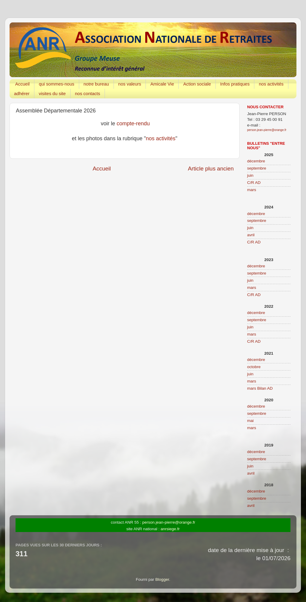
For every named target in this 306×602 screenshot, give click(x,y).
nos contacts (87, 93)
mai (250, 420)
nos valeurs (129, 83)
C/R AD (254, 182)
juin (250, 175)
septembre (256, 168)
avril (251, 235)
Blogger (162, 579)
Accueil (22, 83)
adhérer (22, 93)
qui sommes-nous (56, 83)
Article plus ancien (211, 168)
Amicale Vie (162, 83)
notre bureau (96, 83)
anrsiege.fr (170, 529)
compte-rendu (133, 124)
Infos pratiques (235, 83)
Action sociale (197, 83)
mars (251, 190)
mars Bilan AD (260, 388)
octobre (254, 367)
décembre (256, 161)
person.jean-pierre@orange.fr (266, 130)
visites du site (52, 93)
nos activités (271, 83)
